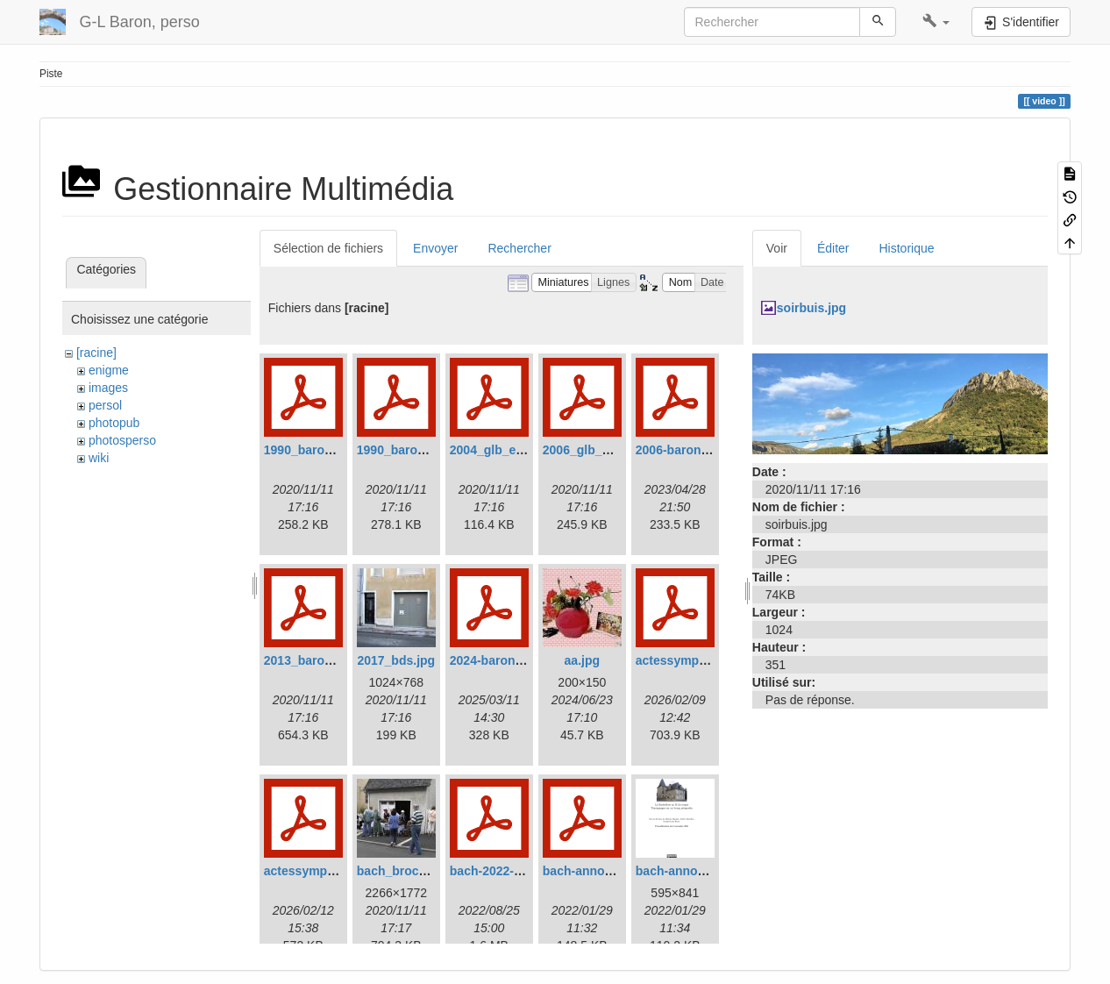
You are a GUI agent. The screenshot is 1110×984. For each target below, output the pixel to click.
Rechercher (519, 248)
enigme (109, 370)
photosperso (122, 440)
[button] (936, 22)
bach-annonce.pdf (596, 871)
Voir (776, 248)
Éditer (833, 248)
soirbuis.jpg (811, 308)
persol (105, 405)
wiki (99, 458)
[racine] (96, 353)
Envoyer (435, 248)
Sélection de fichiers (328, 248)
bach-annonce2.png (693, 871)
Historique (907, 248)
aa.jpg (582, 660)
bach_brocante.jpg (411, 871)
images (108, 388)
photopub (114, 423)
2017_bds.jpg (396, 660)
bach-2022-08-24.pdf (509, 871)
